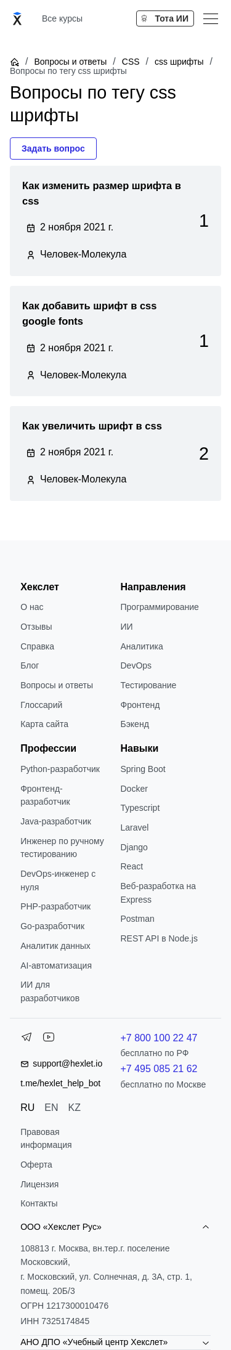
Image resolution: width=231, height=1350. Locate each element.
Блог (29, 665)
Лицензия (39, 1184)
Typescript (140, 808)
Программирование (160, 607)
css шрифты (179, 61)
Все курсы (62, 18)
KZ (74, 1107)
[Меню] (210, 18)
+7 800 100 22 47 (159, 1038)
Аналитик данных (55, 946)
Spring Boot (143, 769)
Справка (37, 646)
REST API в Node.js (159, 938)
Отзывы (36, 627)
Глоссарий (41, 705)
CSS (131, 61)
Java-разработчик (55, 821)
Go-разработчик (52, 926)
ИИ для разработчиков (49, 991)
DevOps (136, 665)
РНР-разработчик (55, 906)
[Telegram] (26, 1039)
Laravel (135, 827)
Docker (134, 789)
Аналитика (142, 646)
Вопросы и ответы (70, 61)
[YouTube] (49, 1039)
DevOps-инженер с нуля (57, 880)
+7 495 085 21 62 (159, 1068)
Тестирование (149, 685)
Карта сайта (44, 724)
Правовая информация (45, 1138)
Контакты (38, 1203)
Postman (138, 919)
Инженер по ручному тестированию (62, 848)
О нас (31, 607)
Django (134, 847)
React (132, 866)
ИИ (127, 627)
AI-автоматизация (56, 965)
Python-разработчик (60, 769)
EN (51, 1107)
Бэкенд (135, 724)
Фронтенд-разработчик (45, 795)
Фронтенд (140, 705)
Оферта (36, 1164)
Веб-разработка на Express (159, 893)
